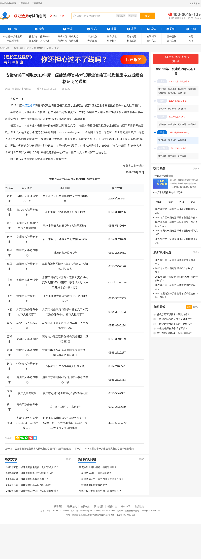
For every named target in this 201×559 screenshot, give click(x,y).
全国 (53, 15)
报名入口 (34, 36)
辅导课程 (112, 36)
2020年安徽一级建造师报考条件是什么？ (27, 479)
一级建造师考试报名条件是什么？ (174, 323)
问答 (191, 40)
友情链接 (85, 506)
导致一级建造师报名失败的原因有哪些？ (100, 490)
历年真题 (131, 36)
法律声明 (125, 506)
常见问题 (45, 40)
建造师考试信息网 (8, 3)
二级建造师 (37, 3)
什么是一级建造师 (12, 36)
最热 (195, 307)
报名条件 (172, 89)
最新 (189, 307)
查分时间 (162, 140)
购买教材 (172, 108)
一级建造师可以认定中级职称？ (95, 473)
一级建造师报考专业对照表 (168, 192)
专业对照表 (13, 40)
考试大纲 (73, 36)
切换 (62, 15)
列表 (49, 48)
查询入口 (151, 40)
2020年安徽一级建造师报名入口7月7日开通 (29, 485)
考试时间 (62, 40)
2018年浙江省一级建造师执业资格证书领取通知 (109, 448)
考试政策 (92, 40)
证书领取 (171, 36)
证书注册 (171, 40)
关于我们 (58, 506)
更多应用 (193, 3)
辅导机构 (112, 40)
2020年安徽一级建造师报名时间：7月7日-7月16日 (32, 467)
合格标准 (182, 140)
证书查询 (182, 156)
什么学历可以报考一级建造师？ (173, 314)
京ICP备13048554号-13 (81, 510)
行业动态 (92, 36)
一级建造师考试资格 (175, 59)
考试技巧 (192, 124)
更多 (68, 459)
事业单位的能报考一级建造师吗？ (174, 333)
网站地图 (99, 506)
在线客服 (139, 506)
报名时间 (34, 40)
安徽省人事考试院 (21, 88)
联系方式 (72, 506)
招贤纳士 (112, 506)
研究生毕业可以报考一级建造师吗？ (98, 467)
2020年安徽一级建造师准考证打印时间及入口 (30, 473)
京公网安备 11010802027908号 (55, 510)
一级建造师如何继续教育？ (93, 485)
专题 (191, 36)
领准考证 (172, 124)
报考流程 (192, 89)
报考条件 (121, 16)
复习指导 (182, 108)
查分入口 (172, 140)
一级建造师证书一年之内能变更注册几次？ (101, 479)
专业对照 (162, 93)
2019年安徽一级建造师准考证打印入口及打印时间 (32, 490)
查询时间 (151, 36)
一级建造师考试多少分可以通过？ (174, 319)
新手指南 (162, 89)
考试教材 (73, 40)
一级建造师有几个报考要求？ (172, 328)
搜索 (147, 16)
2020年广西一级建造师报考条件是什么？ (176, 217)
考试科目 (132, 16)
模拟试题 (131, 40)
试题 (131, 28)
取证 (28, 48)
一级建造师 (24, 3)
